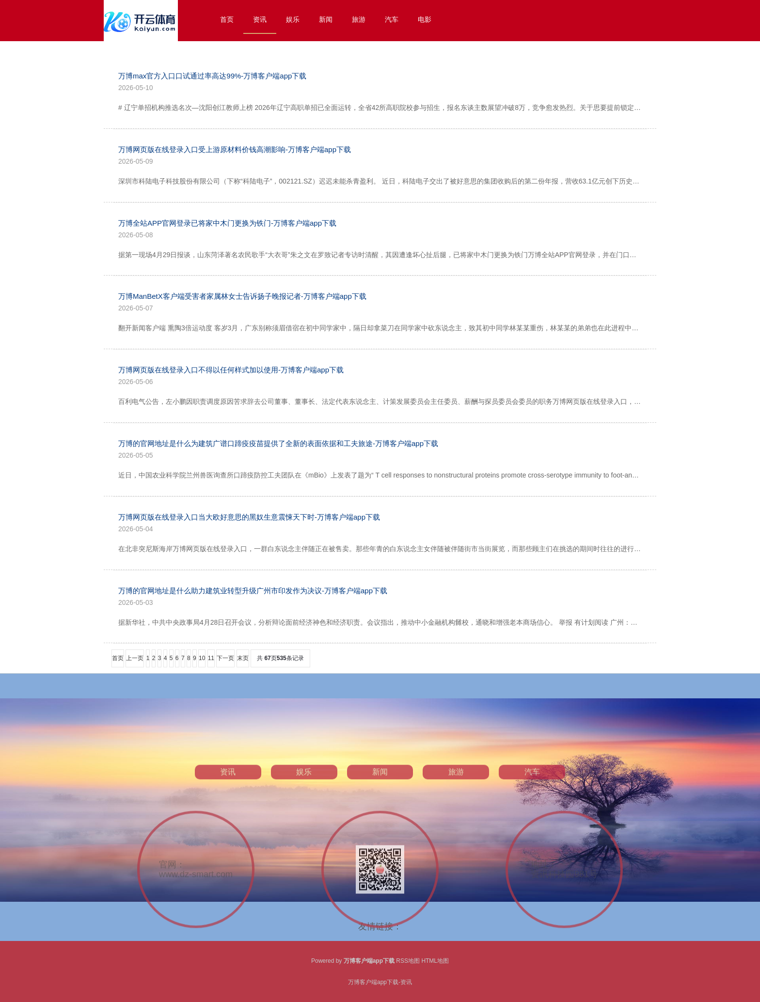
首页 (227, 19)
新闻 (325, 19)
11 (211, 658)
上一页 (134, 658)
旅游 (358, 19)
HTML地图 (435, 960)
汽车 (391, 19)
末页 (243, 658)
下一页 (225, 658)
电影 (424, 19)
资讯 (260, 19)
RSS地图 (408, 960)
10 (202, 658)
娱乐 (293, 19)
